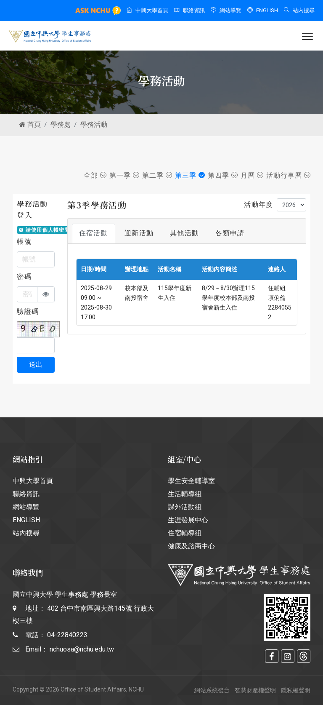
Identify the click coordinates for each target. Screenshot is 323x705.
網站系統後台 (212, 690)
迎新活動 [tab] (139, 233)
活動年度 (258, 204)
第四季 (223, 175)
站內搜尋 (299, 10)
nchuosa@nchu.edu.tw (82, 649)
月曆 (252, 175)
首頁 (30, 124)
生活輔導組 (184, 494)
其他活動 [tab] (184, 233)
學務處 (60, 124)
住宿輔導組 (184, 533)
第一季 (124, 175)
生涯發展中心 (188, 520)
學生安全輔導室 (191, 481)
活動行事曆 (288, 175)
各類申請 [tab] (229, 233)
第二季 (157, 175)
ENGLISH (262, 10)
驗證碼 (28, 311)
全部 (95, 175)
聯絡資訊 (189, 10)
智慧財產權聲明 (255, 690)
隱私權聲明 (295, 690)
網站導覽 (226, 10)
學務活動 (93, 124)
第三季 (190, 175)
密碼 (24, 276)
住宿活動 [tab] (93, 233)
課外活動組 (184, 507)
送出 (35, 365)
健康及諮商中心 (191, 546)
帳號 (24, 242)
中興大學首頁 (147, 10)
